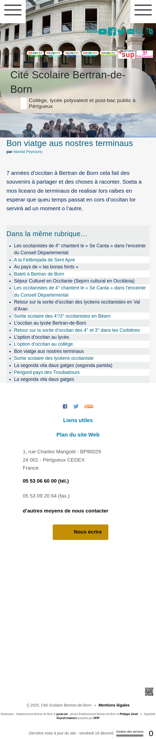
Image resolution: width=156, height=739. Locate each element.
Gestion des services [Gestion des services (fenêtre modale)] (129, 733)
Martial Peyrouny (27, 152)
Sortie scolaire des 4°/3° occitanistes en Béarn (62, 316)
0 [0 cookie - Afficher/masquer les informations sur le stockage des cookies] (151, 733)
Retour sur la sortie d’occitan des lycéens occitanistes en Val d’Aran (77, 305)
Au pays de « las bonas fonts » (46, 266)
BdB (89, 31)
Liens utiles (78, 420)
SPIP (96, 718)
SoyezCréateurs (66, 718)
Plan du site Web (78, 435)
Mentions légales (114, 705)
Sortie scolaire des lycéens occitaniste (53, 358)
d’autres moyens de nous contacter (65, 511)
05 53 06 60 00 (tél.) (46, 481)
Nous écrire (80, 532)
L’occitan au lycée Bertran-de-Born (50, 323)
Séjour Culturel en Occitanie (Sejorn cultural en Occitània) (74, 281)
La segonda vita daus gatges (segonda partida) (63, 365)
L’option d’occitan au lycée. (42, 337)
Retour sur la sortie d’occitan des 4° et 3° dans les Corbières (77, 330)
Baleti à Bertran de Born (39, 274)
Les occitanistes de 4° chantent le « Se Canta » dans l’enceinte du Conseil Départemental (80, 249)
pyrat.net (62, 714)
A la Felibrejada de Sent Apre (44, 260)
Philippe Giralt (129, 714)
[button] (139, 32)
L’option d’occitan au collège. (44, 344)
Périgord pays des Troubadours (46, 372)
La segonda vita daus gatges (44, 379)
